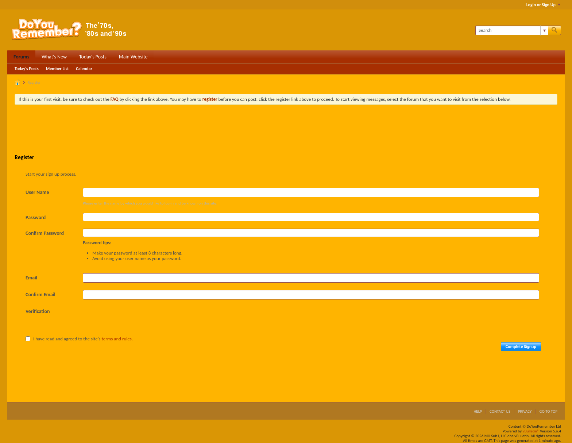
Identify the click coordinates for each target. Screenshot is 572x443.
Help (478, 411)
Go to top (548, 411)
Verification (38, 311)
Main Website (133, 57)
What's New (54, 57)
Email (31, 278)
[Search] (511, 30)
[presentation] (138, 321)
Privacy (525, 411)
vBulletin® (531, 431)
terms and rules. (117, 338)
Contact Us (500, 411)
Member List (57, 68)
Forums (21, 57)
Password (36, 217)
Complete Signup (521, 346)
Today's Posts (93, 57)
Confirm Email (40, 294)
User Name (37, 192)
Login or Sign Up (543, 4)
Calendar (84, 68)
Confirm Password (45, 233)
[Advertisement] (286, 130)
